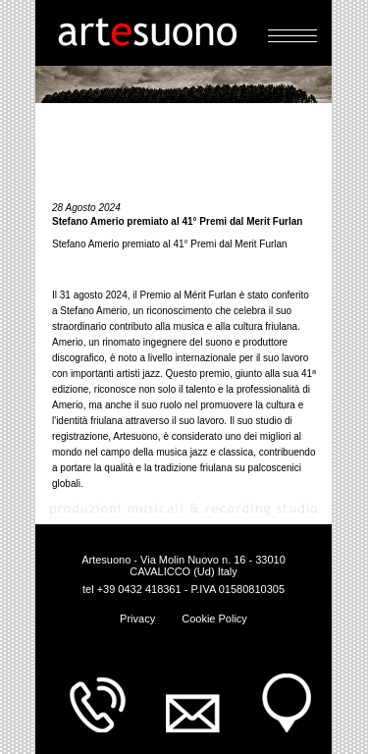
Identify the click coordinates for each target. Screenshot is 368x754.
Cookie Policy (214, 618)
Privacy (137, 618)
